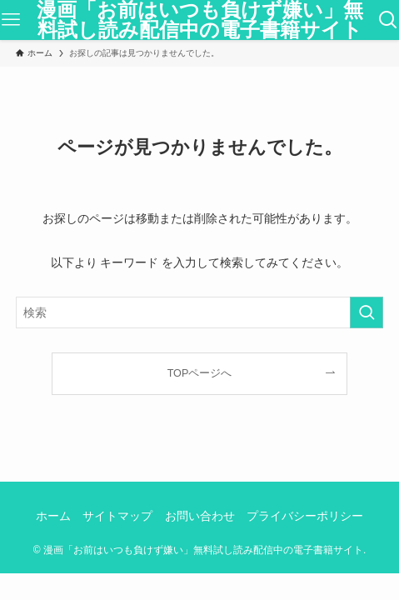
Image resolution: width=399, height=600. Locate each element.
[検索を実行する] (366, 312)
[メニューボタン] (10, 20)
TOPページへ (199, 373)
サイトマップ (117, 515)
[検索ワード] (199, 312)
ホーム (53, 515)
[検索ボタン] (388, 20)
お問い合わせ (200, 515)
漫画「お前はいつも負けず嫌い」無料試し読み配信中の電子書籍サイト (200, 20)
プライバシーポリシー (305, 515)
